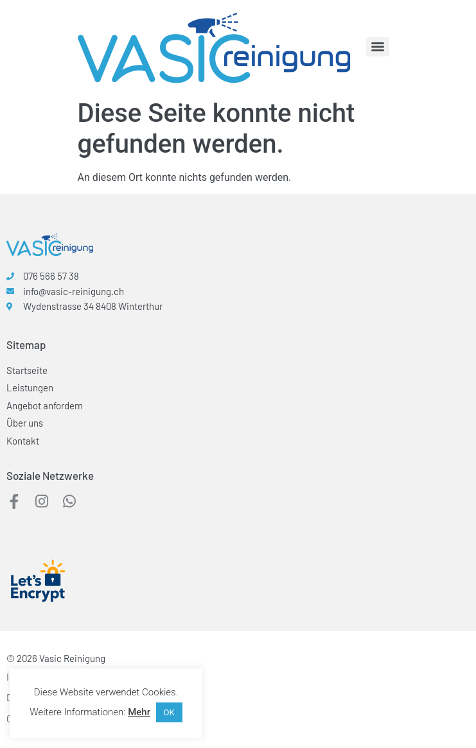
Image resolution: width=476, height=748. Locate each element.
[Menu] (377, 46)
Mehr (139, 712)
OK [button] (169, 712)
